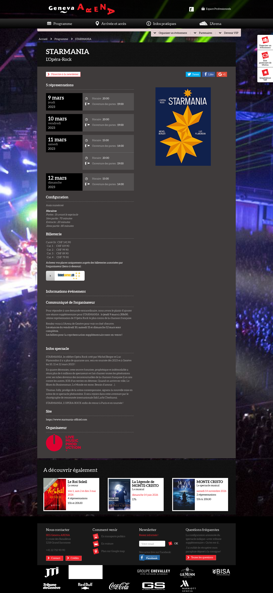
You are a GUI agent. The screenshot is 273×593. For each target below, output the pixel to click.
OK (176, 543)
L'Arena (215, 23)
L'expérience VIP (265, 75)
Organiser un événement (265, 42)
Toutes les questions (202, 557)
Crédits (75, 558)
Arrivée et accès (113, 23)
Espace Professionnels (216, 8)
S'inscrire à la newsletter (65, 74)
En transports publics (113, 536)
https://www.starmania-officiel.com (66, 419)
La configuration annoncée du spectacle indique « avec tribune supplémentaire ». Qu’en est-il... (203, 538)
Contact (55, 558)
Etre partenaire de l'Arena (265, 58)
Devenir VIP (231, 32)
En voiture (107, 543)
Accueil (43, 38)
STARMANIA (83, 38)
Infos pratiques (164, 23)
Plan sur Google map (113, 551)
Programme (62, 23)
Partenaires (205, 32)
